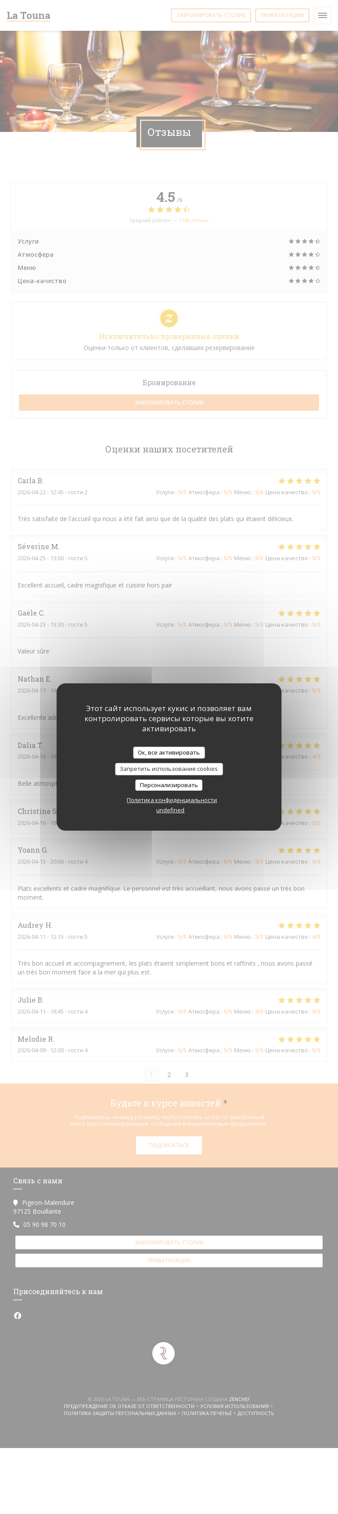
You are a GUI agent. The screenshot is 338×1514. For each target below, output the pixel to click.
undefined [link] (170, 810)
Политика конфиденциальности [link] (172, 800)
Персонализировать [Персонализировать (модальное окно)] (169, 785)
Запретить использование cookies (169, 769)
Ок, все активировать (169, 752)
